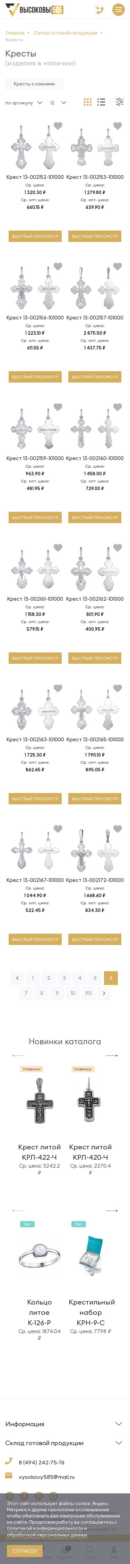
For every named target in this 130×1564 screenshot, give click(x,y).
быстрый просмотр (35, 236)
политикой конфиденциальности (45, 1528)
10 (73, 993)
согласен (24, 1551)
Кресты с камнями (34, 84)
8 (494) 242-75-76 (41, 1462)
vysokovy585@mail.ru (47, 1476)
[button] (18, 1055)
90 (88, 993)
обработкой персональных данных (47, 1534)
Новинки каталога (65, 1041)
